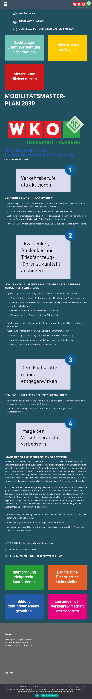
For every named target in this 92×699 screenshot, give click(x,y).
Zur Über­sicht (28, 13)
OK (37, 695)
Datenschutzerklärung (49, 695)
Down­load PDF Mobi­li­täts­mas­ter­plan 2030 (46, 28)
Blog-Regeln (10, 673)
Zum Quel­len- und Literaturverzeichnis (36, 556)
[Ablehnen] (88, 691)
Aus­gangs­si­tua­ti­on (31, 21)
